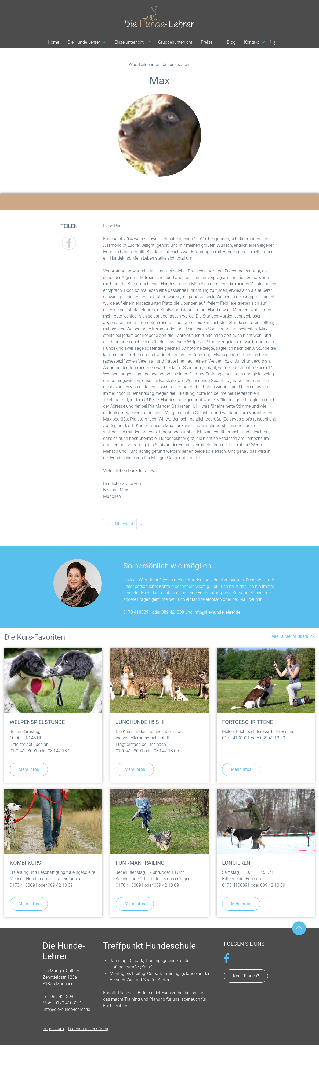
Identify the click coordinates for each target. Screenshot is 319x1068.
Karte (146, 967)
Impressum (53, 1028)
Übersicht (124, 523)
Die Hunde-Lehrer (159, 17)
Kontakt (251, 42)
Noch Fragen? (246, 975)
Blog (231, 42)
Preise (206, 42)
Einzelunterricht (129, 42)
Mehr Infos (29, 769)
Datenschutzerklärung (89, 1028)
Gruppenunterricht (175, 42)
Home (53, 42)
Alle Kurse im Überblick (293, 636)
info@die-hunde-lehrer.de (217, 612)
